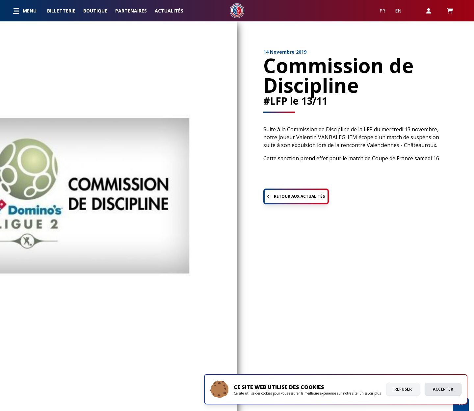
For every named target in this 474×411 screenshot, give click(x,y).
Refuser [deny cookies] (403, 389)
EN (398, 11)
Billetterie (61, 11)
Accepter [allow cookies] (443, 389)
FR (382, 11)
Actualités (169, 11)
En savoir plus (370, 393)
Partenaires (131, 11)
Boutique (95, 11)
